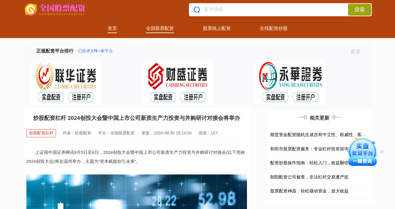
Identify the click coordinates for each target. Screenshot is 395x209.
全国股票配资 (160, 28)
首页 (112, 28)
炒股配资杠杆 (41, 133)
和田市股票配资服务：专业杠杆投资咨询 (309, 148)
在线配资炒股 (274, 28)
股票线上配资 (217, 28)
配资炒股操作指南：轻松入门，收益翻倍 (309, 162)
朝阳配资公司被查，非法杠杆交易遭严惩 (309, 176)
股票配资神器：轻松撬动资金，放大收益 (309, 190)
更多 (358, 52)
